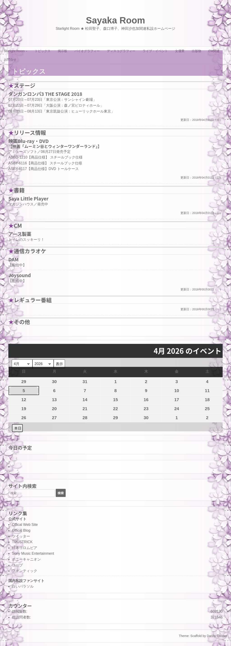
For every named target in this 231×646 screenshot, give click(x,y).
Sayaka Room (115, 20)
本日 (17, 428)
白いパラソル (23, 586)
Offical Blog (21, 530)
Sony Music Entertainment (33, 553)
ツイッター (21, 536)
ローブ (17, 565)
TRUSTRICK (22, 542)
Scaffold (196, 636)
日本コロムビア (24, 548)
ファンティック (24, 571)
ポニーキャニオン (26, 559)
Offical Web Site (25, 524)
